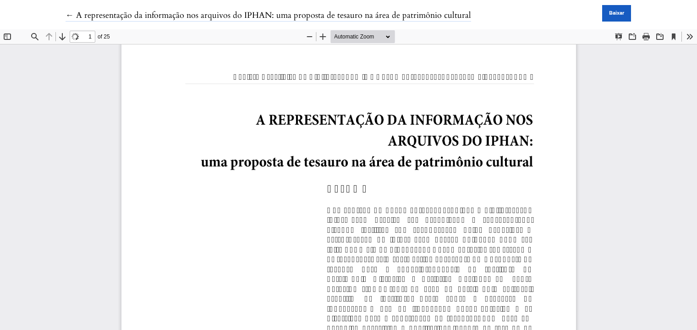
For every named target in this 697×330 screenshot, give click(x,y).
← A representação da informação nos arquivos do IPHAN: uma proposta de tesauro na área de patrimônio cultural (268, 15)
